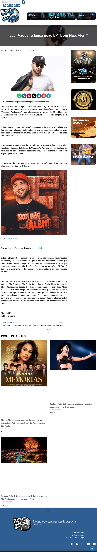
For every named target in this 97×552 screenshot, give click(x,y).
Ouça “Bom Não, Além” (9, 239)
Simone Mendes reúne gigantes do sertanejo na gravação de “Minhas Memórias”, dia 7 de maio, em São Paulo (23, 423)
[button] (19, 95)
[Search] (23, 2)
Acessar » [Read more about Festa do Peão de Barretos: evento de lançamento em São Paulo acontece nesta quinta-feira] (3, 505)
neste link (38, 248)
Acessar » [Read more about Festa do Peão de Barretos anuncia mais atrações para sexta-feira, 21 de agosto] (53, 413)
